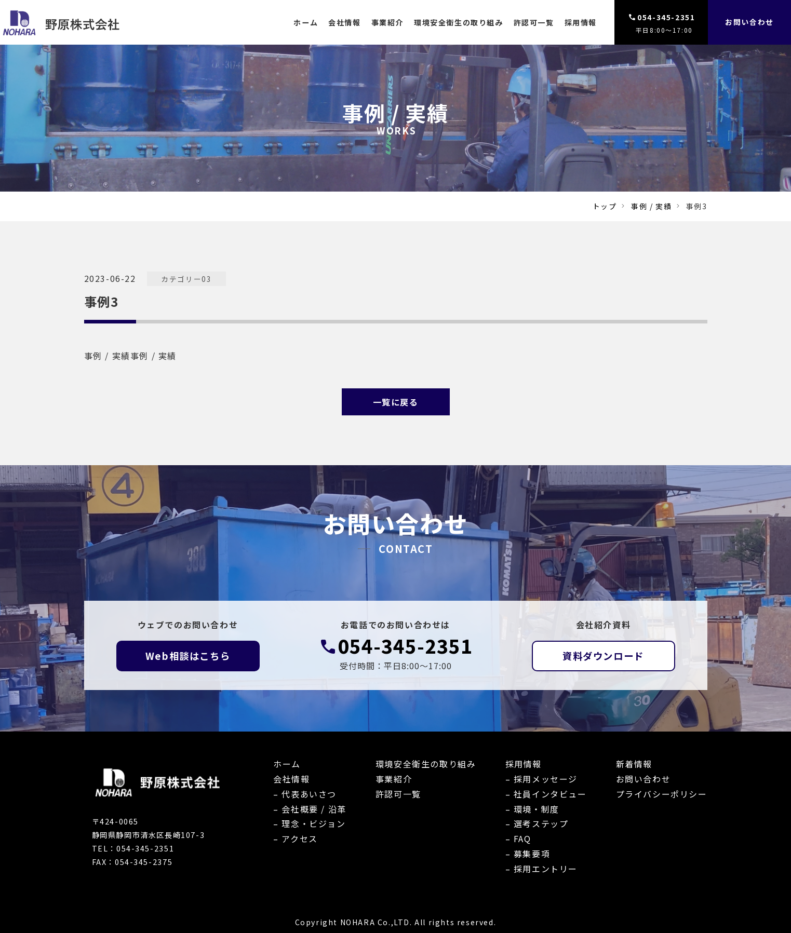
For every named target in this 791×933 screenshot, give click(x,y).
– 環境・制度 (532, 809)
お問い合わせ (643, 779)
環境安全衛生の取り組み (426, 764)
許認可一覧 (398, 794)
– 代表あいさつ (305, 794)
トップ (605, 206)
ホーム (287, 764)
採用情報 (523, 764)
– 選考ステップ (537, 823)
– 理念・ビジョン (309, 823)
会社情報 (291, 779)
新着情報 (634, 764)
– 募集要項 (528, 853)
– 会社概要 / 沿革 (309, 809)
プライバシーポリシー (661, 794)
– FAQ (518, 838)
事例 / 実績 (651, 206)
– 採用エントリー (541, 868)
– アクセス (295, 838)
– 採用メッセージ (541, 779)
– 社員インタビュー (546, 794)
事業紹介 (394, 779)
